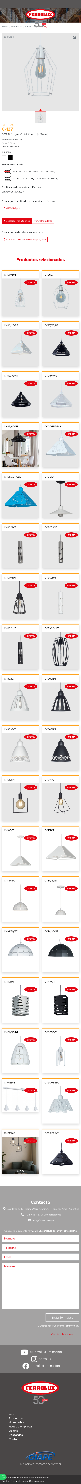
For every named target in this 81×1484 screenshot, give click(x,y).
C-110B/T (9, 830)
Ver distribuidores (62, 1334)
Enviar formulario (62, 1317)
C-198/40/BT (52, 375)
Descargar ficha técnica (17, 220)
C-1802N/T (10, 628)
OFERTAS (30, 26)
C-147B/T (9, 981)
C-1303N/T (50, 729)
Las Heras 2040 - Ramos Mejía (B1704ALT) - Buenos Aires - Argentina (40, 1208)
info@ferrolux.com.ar (40, 1220)
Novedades (16, 1422)
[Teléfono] (40, 1247)
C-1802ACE (10, 527)
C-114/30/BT (11, 931)
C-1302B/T (10, 678)
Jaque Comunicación (33, 1481)
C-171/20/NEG (52, 628)
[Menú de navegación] (75, 4)
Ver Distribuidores (43, 220)
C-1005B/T (51, 1032)
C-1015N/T (50, 779)
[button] (7, 171)
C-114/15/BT (10, 880)
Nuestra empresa (20, 1426)
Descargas (16, 1435)
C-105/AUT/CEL (12, 476)
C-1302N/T (50, 678)
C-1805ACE (51, 527)
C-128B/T (50, 274)
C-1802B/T (50, 577)
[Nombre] (40, 1238)
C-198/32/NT (11, 375)
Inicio (12, 1414)
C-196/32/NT (52, 1133)
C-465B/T (9, 1082)
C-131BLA (49, 476)
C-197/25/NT (52, 325)
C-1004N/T (10, 577)
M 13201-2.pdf (12, 208)
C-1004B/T (10, 274)
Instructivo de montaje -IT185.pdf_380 (25, 239)
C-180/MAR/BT (53, 1082)
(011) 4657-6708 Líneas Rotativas (40, 1214)
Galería (13, 1431)
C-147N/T (50, 981)
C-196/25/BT (11, 325)
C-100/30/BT (11, 1032)
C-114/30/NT (51, 931)
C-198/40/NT (11, 426)
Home (5, 26)
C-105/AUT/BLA (53, 426)
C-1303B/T (10, 729)
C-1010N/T (10, 779)
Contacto (15, 1439)
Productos (16, 26)
